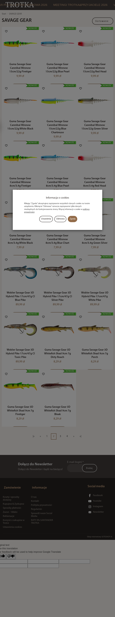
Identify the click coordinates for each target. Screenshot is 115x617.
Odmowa (60, 219)
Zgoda (72, 219)
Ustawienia (46, 219)
